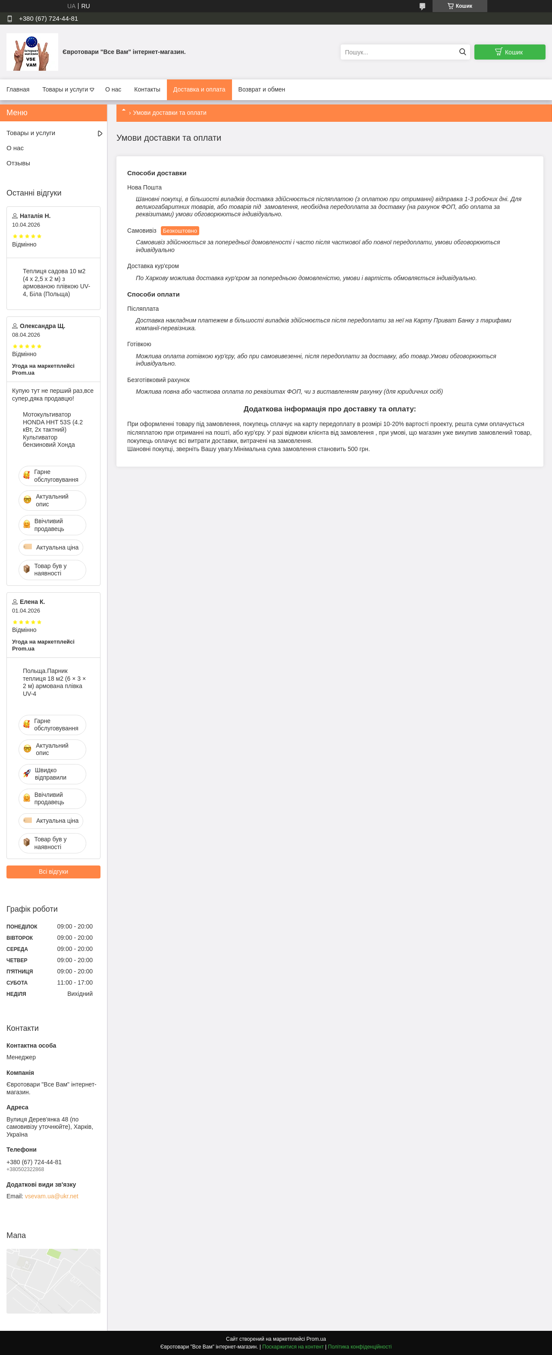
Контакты (147, 89)
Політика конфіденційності (360, 1347)
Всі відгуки (53, 871)
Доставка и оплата (199, 89)
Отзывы (18, 163)
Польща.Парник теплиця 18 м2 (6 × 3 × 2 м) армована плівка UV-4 (54, 682)
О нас (113, 89)
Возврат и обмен (261, 89)
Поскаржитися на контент (292, 1347)
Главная (17, 89)
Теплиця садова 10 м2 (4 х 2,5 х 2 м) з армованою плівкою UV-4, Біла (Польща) (56, 282)
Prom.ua (316, 1339)
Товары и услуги (65, 89)
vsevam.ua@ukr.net (51, 1196)
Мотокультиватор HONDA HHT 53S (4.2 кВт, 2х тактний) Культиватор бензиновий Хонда (53, 429)
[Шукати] (462, 52)
